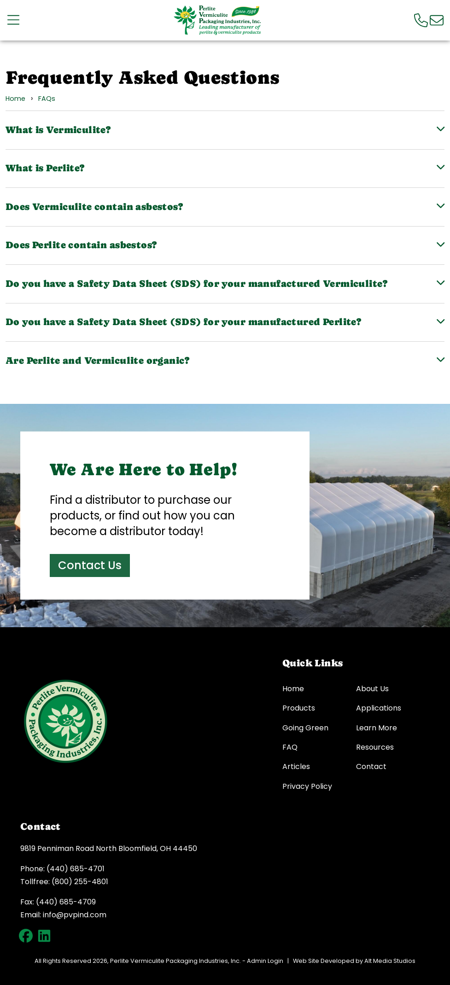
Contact (371, 766)
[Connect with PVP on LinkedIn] (44, 936)
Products (298, 708)
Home (15, 98)
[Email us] (436, 20)
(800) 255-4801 (80, 881)
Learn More (376, 728)
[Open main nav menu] (13, 20)
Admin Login (265, 961)
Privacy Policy (307, 786)
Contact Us (90, 565)
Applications (378, 708)
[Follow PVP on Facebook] (25, 936)
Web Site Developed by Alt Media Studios (354, 961)
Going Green (305, 728)
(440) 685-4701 (76, 868)
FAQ (290, 747)
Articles (296, 766)
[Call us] (421, 20)
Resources (375, 747)
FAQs (46, 98)
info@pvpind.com (74, 914)
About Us (372, 689)
